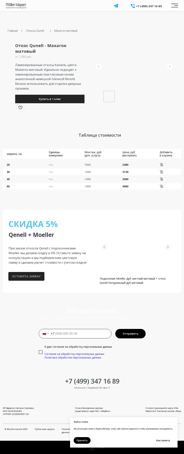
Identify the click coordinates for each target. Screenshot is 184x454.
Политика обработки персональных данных (72, 357)
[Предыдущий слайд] (99, 66)
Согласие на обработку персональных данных (74, 354)
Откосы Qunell (35, 30)
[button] (49, 99)
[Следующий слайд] (170, 66)
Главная (13, 30)
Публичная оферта (44, 429)
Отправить (130, 333)
